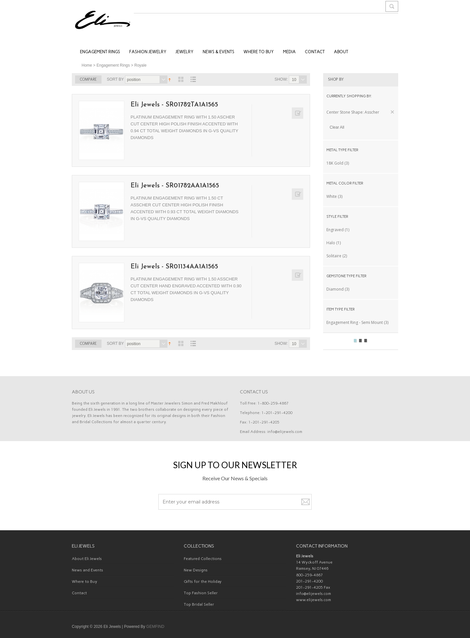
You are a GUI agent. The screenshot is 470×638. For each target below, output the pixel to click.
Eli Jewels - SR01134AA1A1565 (174, 266)
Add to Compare (297, 113)
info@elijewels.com (284, 431)
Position (133, 79)
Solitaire (333, 256)
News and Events (87, 570)
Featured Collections (203, 558)
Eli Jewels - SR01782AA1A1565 (175, 186)
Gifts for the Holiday (203, 581)
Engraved (335, 229)
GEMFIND (155, 626)
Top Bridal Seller (199, 604)
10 (294, 79)
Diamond (335, 289)
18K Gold (334, 163)
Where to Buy (84, 581)
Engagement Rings (113, 65)
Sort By (115, 79)
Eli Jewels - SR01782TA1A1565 (174, 105)
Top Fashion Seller (201, 593)
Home (87, 65)
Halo (330, 243)
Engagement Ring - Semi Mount (354, 322)
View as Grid (180, 79)
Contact (79, 593)
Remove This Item (392, 112)
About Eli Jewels (87, 558)
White (331, 196)
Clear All (337, 127)
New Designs (196, 570)
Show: (281, 79)
